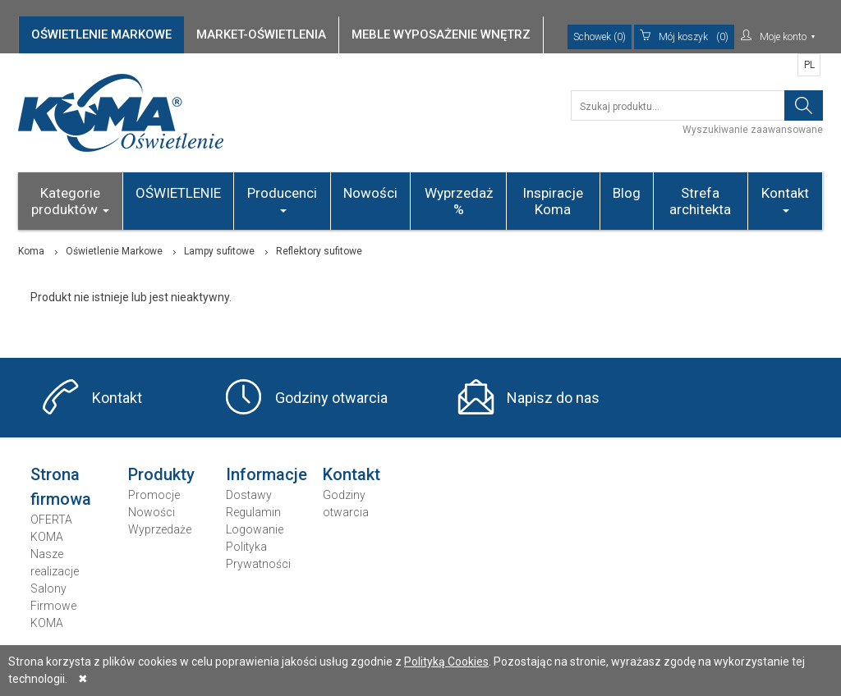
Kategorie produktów (70, 201)
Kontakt (785, 199)
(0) (684, 37)
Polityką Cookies (446, 661)
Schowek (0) (599, 37)
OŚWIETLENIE (178, 193)
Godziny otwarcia (331, 397)
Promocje (154, 494)
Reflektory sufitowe (319, 251)
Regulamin (253, 512)
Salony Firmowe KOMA (53, 606)
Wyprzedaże (159, 529)
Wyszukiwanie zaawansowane (752, 129)
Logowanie (254, 529)
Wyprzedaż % (459, 201)
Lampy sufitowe (219, 251)
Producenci (282, 199)
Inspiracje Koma (552, 201)
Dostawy (249, 494)
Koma (31, 251)
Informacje (266, 474)
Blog (627, 193)
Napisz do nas (553, 397)
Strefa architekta (700, 201)
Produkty (161, 474)
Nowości (370, 193)
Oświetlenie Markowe (114, 251)
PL (809, 65)
